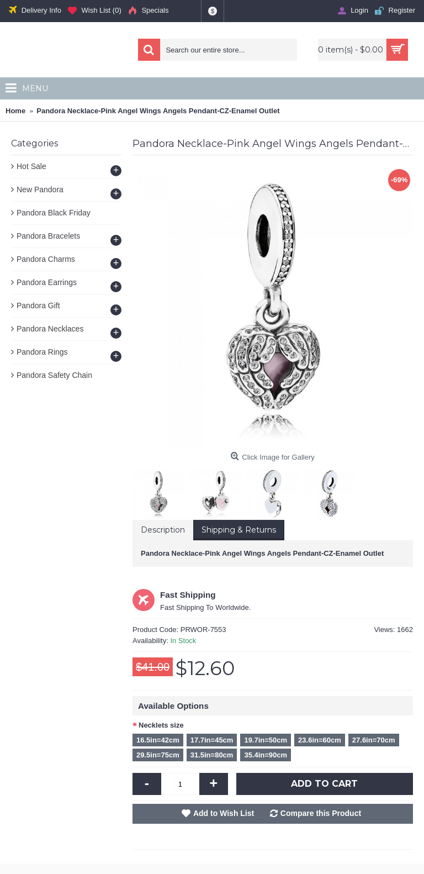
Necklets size (161, 725)
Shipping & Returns (239, 530)
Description (163, 530)
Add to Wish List (223, 813)
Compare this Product (320, 813)
